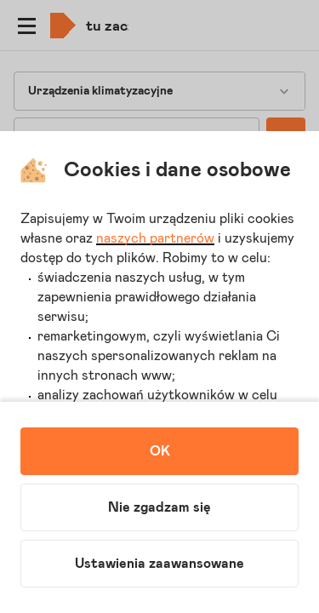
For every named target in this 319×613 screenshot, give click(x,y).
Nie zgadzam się (159, 507)
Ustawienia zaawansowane (159, 563)
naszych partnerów (155, 238)
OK (160, 451)
